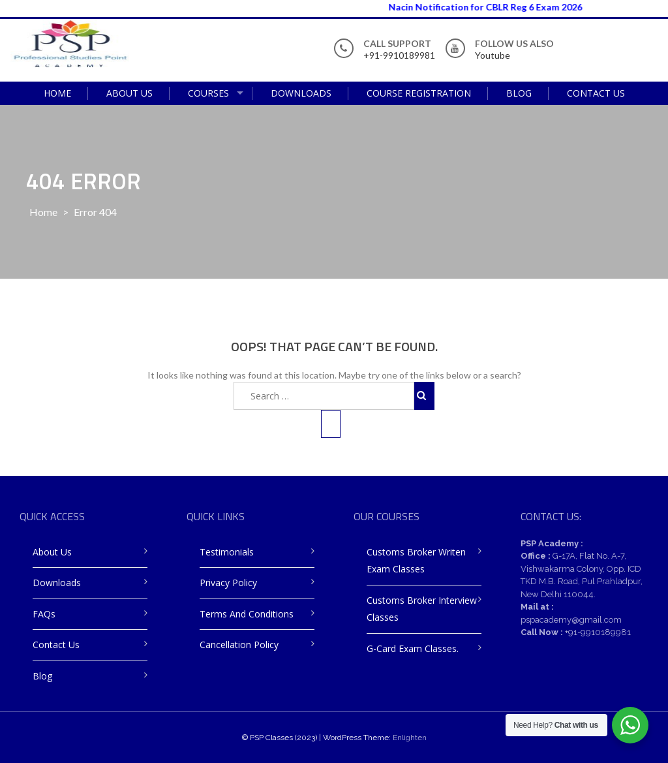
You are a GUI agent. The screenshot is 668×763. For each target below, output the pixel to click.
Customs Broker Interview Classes (422, 609)
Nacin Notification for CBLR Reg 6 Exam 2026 (493, 6)
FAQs (44, 614)
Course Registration (419, 93)
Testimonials (227, 552)
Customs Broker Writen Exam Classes (416, 561)
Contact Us (596, 93)
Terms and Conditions (247, 614)
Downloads (301, 93)
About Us (129, 93)
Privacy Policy (228, 582)
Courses (208, 93)
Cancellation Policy (239, 644)
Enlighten (410, 737)
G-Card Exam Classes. (413, 648)
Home (57, 93)
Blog (519, 93)
